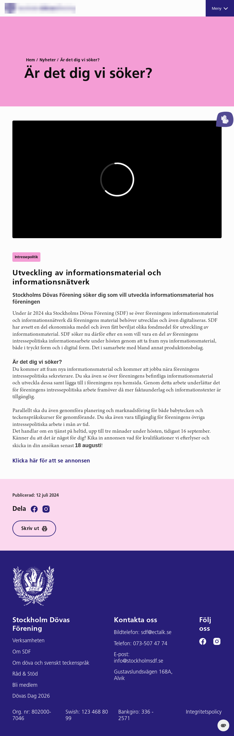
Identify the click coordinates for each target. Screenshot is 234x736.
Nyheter (47, 60)
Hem (30, 60)
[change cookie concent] (223, 725)
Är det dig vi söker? (79, 60)
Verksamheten (28, 641)
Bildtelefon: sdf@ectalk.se (142, 632)
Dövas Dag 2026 (31, 696)
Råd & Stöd (25, 674)
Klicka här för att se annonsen (51, 461)
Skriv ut (34, 528)
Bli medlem (24, 685)
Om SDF (21, 652)
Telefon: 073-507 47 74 (140, 644)
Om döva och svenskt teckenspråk (50, 663)
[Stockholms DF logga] (40, 8)
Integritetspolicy (204, 712)
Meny (220, 8)
